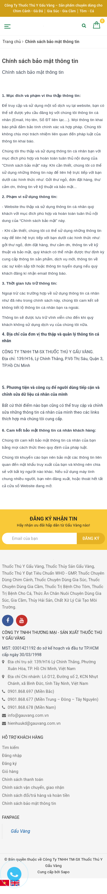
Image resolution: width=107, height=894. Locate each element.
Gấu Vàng (20, 831)
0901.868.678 (20, 707)
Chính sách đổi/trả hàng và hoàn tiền (36, 795)
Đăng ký (90, 538)
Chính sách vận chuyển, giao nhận (33, 787)
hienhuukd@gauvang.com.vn (34, 723)
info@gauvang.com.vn (28, 715)
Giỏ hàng (10, 771)
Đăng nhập (12, 755)
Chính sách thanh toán (22, 779)
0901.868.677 (20, 699)
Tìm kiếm (10, 747)
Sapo (65, 872)
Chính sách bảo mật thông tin (40, 61)
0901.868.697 (20, 691)
